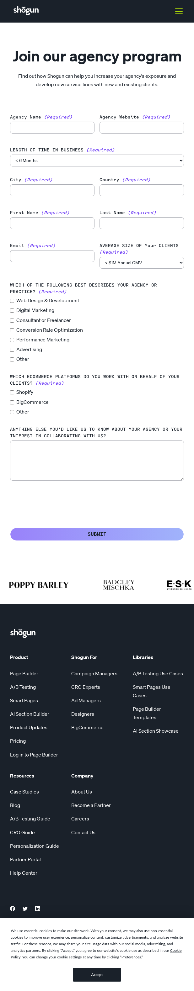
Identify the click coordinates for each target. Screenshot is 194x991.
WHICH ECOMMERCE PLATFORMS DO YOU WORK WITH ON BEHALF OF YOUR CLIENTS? (95, 380)
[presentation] (57, 503)
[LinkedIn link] (37, 907)
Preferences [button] (131, 957)
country (125, 180)
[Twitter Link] (25, 907)
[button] (177, 11)
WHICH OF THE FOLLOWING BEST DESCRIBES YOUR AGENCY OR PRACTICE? (83, 288)
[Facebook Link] (12, 907)
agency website (135, 117)
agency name (41, 117)
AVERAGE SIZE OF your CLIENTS (139, 249)
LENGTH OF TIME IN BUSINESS (62, 150)
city (31, 180)
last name (128, 212)
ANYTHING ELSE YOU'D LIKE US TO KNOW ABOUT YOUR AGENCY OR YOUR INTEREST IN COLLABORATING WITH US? (96, 432)
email (32, 245)
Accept (97, 974)
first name (39, 212)
